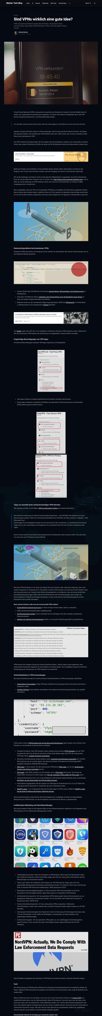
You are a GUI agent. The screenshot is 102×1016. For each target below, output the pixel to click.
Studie (19, 331)
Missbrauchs (70, 302)
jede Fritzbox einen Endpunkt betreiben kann (68, 179)
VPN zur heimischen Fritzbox (48, 508)
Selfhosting (45, 3)
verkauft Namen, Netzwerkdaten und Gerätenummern (66, 291)
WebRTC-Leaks (22, 789)
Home (28, 3)
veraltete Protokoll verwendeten (39, 756)
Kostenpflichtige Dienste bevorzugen (29, 608)
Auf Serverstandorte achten (26, 614)
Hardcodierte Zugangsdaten (26, 684)
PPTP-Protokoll (70, 751)
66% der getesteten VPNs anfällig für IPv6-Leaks (63, 775)
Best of (88, 3)
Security (38, 3)
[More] (69, 3)
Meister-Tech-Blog (14, 3)
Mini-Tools (53, 3)
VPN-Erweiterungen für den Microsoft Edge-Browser (46, 743)
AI (32, 3)
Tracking (46, 305)
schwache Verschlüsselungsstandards (63, 759)
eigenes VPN (76, 998)
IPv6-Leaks (20, 772)
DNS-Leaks (20, 767)
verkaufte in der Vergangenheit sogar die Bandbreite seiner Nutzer (60, 297)
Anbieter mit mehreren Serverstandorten (30, 619)
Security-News (62, 3)
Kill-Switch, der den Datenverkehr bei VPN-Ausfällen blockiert (37, 780)
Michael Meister (23, 32)
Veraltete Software (23, 690)
